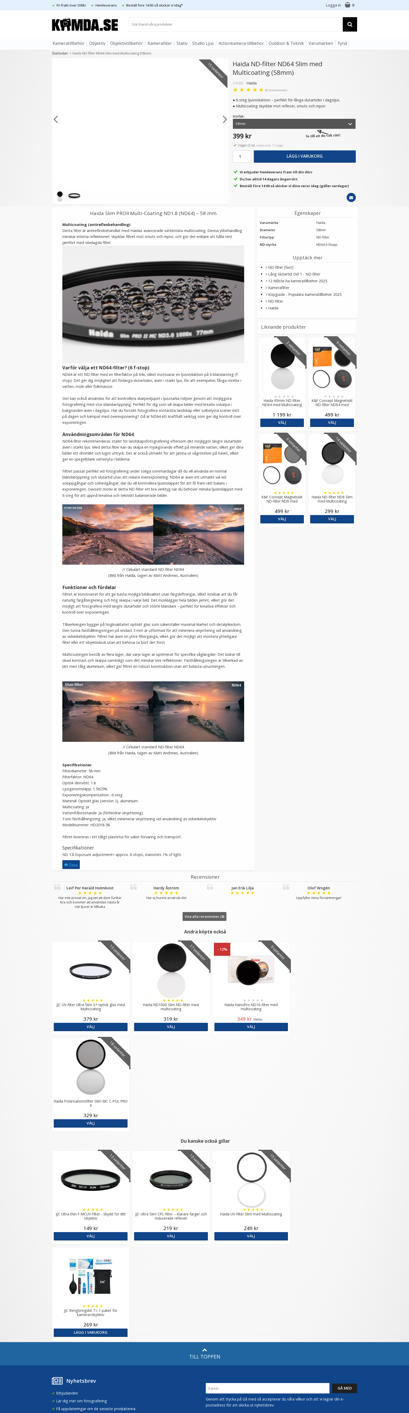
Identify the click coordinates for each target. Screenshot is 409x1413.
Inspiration (138, 1312)
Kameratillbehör (69, 43)
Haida (251, 83)
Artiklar (135, 1296)
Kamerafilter (160, 43)
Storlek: (238, 116)
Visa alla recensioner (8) (204, 916)
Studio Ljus (203, 43)
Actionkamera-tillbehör (241, 43)
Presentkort (61, 1330)
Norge (293, 1267)
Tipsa (71, 864)
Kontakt (58, 1322)
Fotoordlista (139, 1304)
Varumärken (321, 43)
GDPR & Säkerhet (144, 1274)
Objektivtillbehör (126, 43)
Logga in (333, 5)
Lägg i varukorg (305, 156)
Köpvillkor (60, 1306)
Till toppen (204, 1160)
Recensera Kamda (144, 1266)
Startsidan (60, 53)
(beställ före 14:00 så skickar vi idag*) (238, 1271)
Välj (282, 422)
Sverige (294, 1253)
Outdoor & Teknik (286, 43)
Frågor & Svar (63, 1298)
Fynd (342, 43)
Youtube (213, 1314)
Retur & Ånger (63, 1314)
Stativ (182, 43)
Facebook (214, 1307)
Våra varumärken (143, 1258)
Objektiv (97, 43)
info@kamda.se (65, 1248)
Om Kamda (138, 1250)
